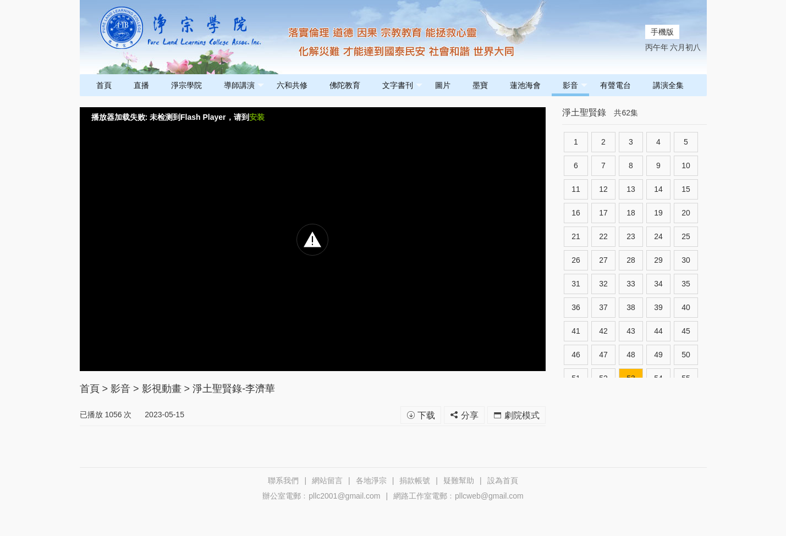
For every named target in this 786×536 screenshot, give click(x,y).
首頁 (104, 85)
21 (575, 236)
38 (630, 307)
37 (603, 307)
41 (575, 331)
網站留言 (327, 480)
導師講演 (244, 85)
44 (658, 331)
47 (603, 354)
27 (603, 260)
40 (685, 307)
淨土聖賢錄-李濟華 (234, 388)
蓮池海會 (525, 85)
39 (658, 307)
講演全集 (668, 85)
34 (658, 283)
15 (685, 189)
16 (575, 212)
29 (658, 260)
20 (685, 212)
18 (630, 212)
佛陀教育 (344, 85)
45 (685, 331)
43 (630, 331)
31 (575, 283)
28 (630, 260)
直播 (141, 85)
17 (603, 212)
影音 (575, 85)
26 (575, 260)
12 (603, 189)
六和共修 (292, 85)
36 (575, 307)
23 (630, 236)
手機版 (662, 31)
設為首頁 (502, 480)
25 (685, 236)
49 (658, 354)
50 (685, 354)
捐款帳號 (414, 480)
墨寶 (480, 85)
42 (603, 331)
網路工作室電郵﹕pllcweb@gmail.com (458, 495)
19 (658, 212)
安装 (257, 117)
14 (658, 189)
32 (603, 283)
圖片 (442, 85)
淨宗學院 (186, 85)
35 (685, 283)
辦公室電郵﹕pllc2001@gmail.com (321, 495)
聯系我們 (283, 480)
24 (658, 236)
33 (630, 283)
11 (575, 189)
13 (630, 189)
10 (685, 165)
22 (603, 236)
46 (575, 354)
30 (685, 260)
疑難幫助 (458, 480)
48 (630, 354)
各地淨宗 (371, 480)
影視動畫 (162, 388)
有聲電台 (615, 85)
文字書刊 (402, 85)
